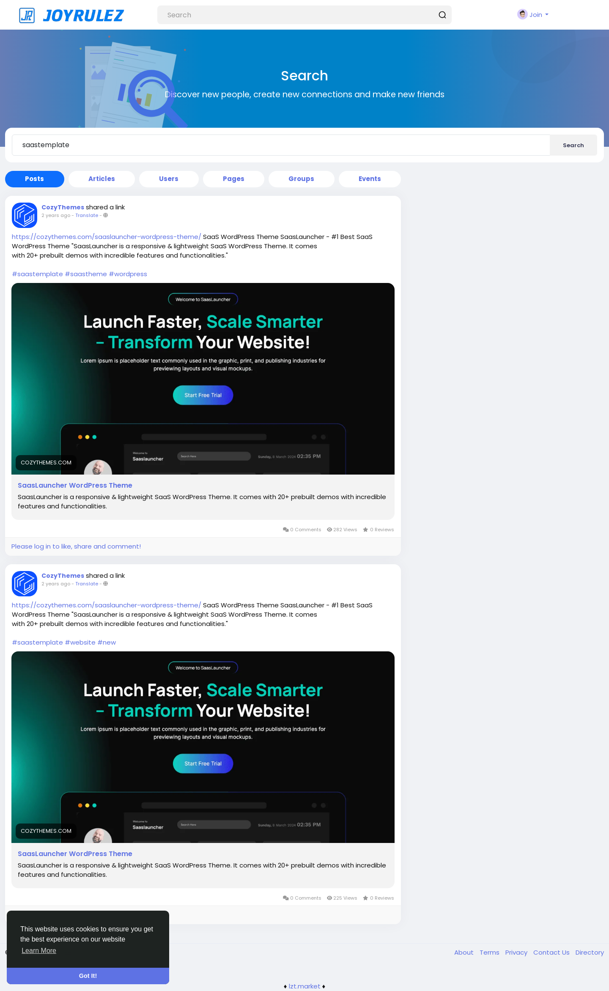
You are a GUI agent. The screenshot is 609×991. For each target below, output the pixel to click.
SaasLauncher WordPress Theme (75, 485)
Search (573, 145)
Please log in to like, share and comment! (76, 546)
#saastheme (86, 273)
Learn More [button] (39, 950)
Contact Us (552, 952)
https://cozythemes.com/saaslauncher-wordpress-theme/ (106, 236)
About (464, 952)
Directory (590, 952)
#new (106, 642)
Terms (490, 952)
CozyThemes (62, 207)
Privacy (517, 952)
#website (80, 642)
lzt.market (305, 986)
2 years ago (55, 215)
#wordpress (128, 273)
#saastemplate (37, 273)
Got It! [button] (88, 975)
